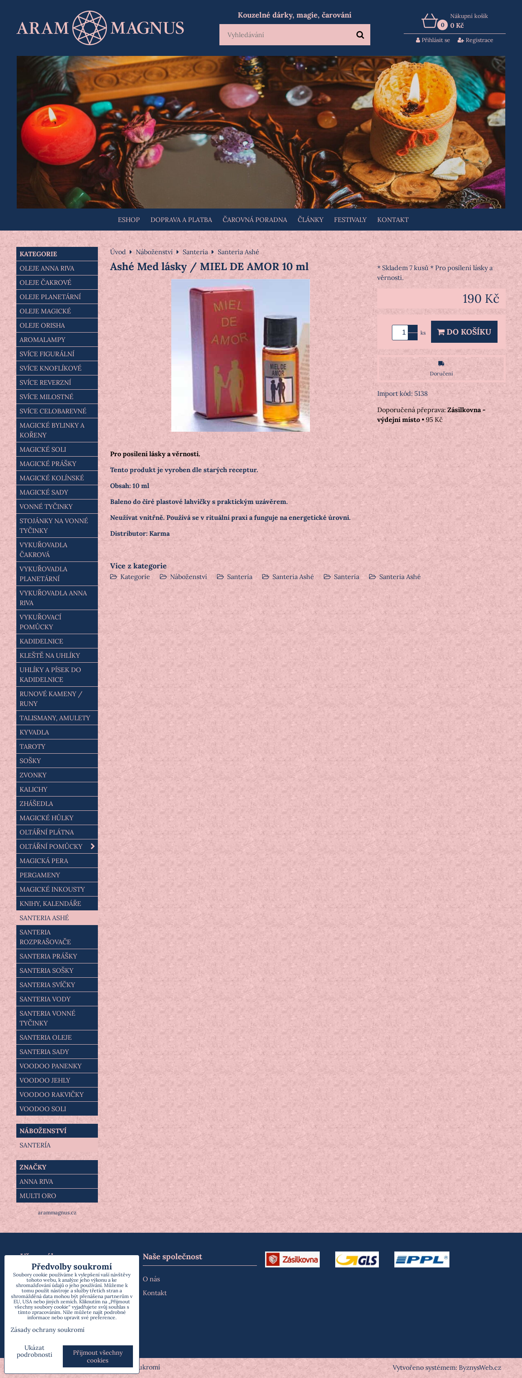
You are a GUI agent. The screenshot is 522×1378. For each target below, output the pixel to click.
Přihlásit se (433, 40)
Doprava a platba (181, 219)
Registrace (475, 40)
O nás (151, 1279)
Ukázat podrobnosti (34, 1351)
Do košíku (464, 332)
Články (310, 219)
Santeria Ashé (293, 577)
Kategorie (135, 577)
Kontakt (393, 219)
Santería (239, 577)
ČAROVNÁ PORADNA (255, 219)
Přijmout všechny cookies (98, 1356)
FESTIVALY (350, 219)
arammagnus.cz (57, 1212)
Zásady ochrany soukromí (47, 1330)
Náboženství (188, 577)
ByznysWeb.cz (480, 1367)
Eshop (129, 219)
